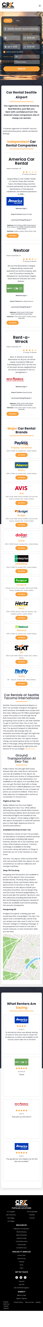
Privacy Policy (18, 1302)
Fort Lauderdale (32, 1212)
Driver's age (8, 57)
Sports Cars (21, 1258)
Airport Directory (21, 1235)
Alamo (21, 470)
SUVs (21, 1265)
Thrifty (21, 676)
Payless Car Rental (21, 447)
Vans (18, 20)
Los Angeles (11, 1212)
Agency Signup (21, 1298)
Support (21, 1281)
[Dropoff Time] (32, 47)
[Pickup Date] (13, 38)
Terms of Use (29, 1302)
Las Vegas (11, 1221)
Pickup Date (8, 34)
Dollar (21, 540)
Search (21, 68)
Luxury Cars (21, 1255)
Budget (22, 515)
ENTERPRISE (21, 563)
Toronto (32, 1218)
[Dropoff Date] (13, 47)
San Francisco (11, 1215)
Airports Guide (21, 1238)
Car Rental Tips (21, 1248)
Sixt (21, 652)
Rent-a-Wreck (21, 339)
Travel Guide (21, 1245)
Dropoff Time (28, 43)
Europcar (21, 584)
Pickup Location (10, 25)
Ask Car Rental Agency (21, 1288)
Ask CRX (21, 1284)
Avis (21, 493)
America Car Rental (22, 161)
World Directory (21, 1232)
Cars (8, 20)
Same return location (14, 52)
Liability (38, 1302)
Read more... (30, 749)
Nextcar (22, 250)
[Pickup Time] (32, 38)
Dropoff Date (9, 43)
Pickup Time (27, 34)
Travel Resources (21, 1241)
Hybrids (21, 1262)
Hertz (21, 608)
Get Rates (12, 236)
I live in (6, 62)
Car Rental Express (6, 1306)
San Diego (10, 1218)
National (21, 630)
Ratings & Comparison (21, 1229)
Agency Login (21, 1295)
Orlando (32, 1215)
